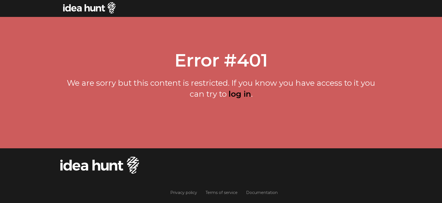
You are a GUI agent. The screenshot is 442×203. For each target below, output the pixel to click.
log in (240, 94)
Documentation (262, 193)
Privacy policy (183, 193)
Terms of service (221, 193)
